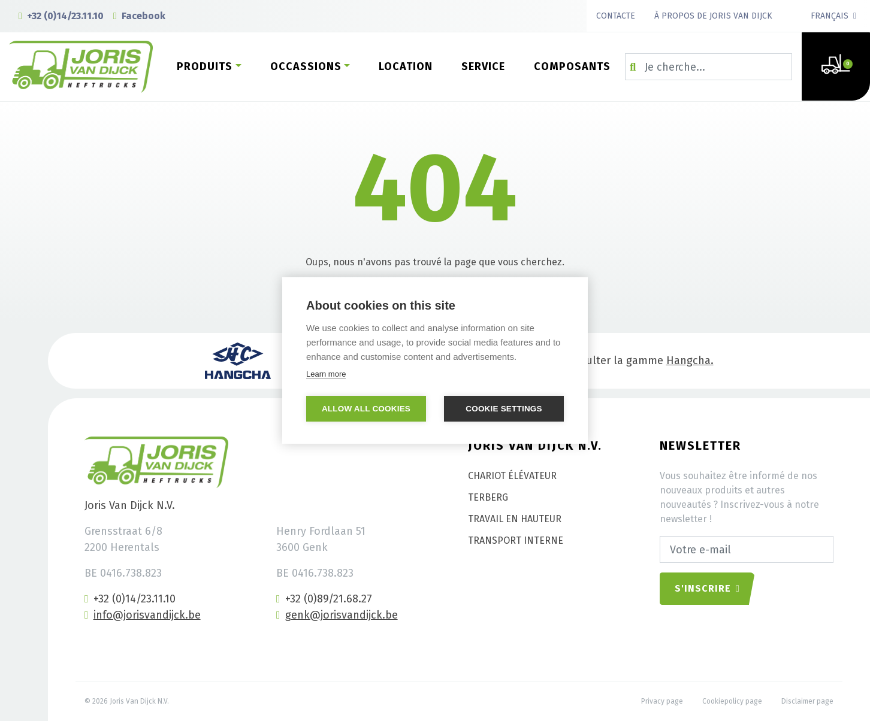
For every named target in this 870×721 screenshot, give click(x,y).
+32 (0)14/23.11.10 (61, 16)
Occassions (306, 66)
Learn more (326, 373)
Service (483, 66)
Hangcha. (690, 360)
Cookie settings (504, 408)
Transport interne (515, 540)
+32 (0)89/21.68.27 (324, 598)
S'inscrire (707, 588)
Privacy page (662, 701)
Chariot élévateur (512, 475)
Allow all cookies (366, 408)
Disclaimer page (807, 701)
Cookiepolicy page (732, 701)
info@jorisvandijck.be (142, 615)
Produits (204, 66)
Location (406, 66)
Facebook (139, 16)
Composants (572, 66)
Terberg (488, 497)
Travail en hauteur (514, 519)
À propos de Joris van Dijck (713, 16)
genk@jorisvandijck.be (337, 615)
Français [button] (829, 16)
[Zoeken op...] (708, 66)
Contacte (615, 16)
